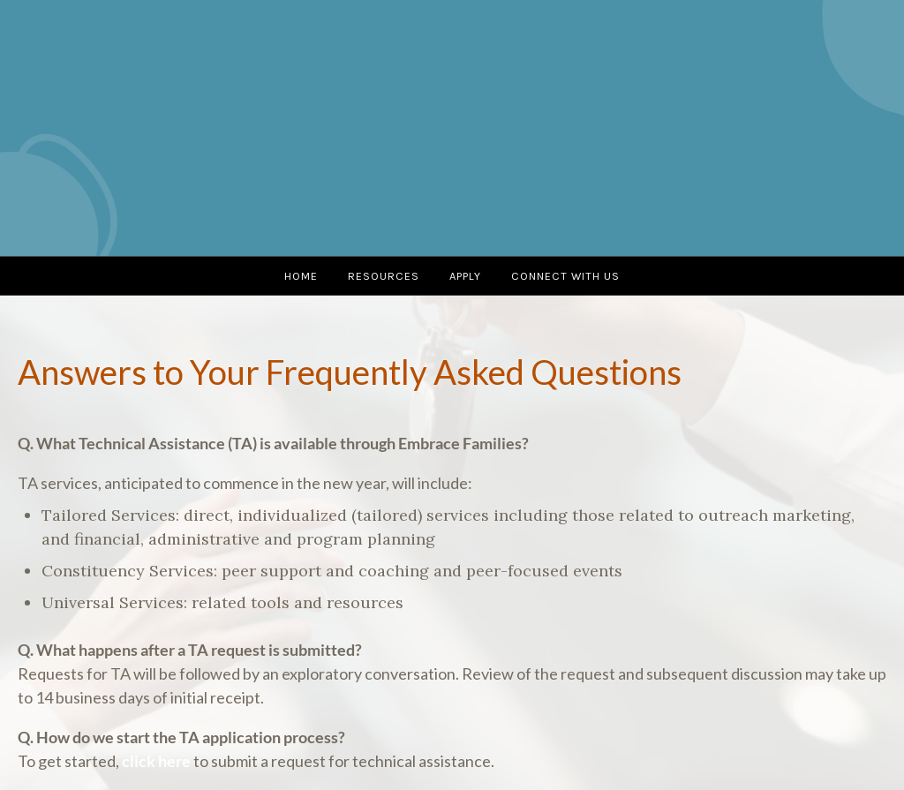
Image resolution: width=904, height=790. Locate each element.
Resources (383, 275)
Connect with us (565, 275)
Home (301, 275)
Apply (465, 275)
